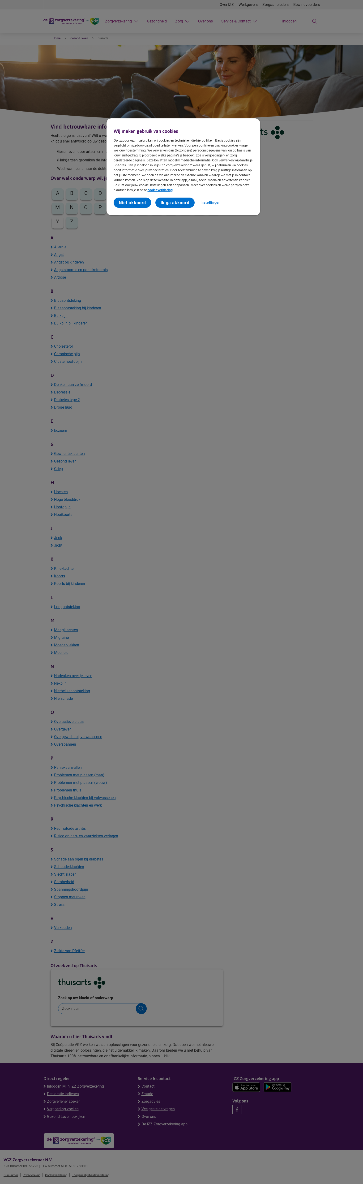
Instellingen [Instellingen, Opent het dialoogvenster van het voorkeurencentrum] (210, 202)
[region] (183, 166)
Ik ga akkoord (175, 202)
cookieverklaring (160, 190)
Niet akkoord (132, 202)
